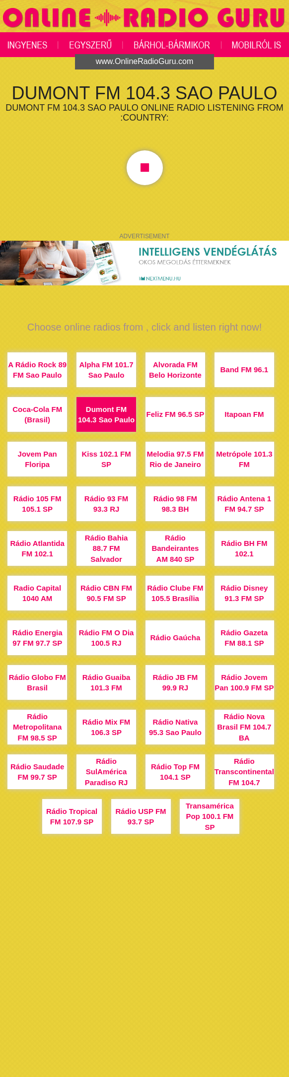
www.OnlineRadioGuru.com (145, 61)
